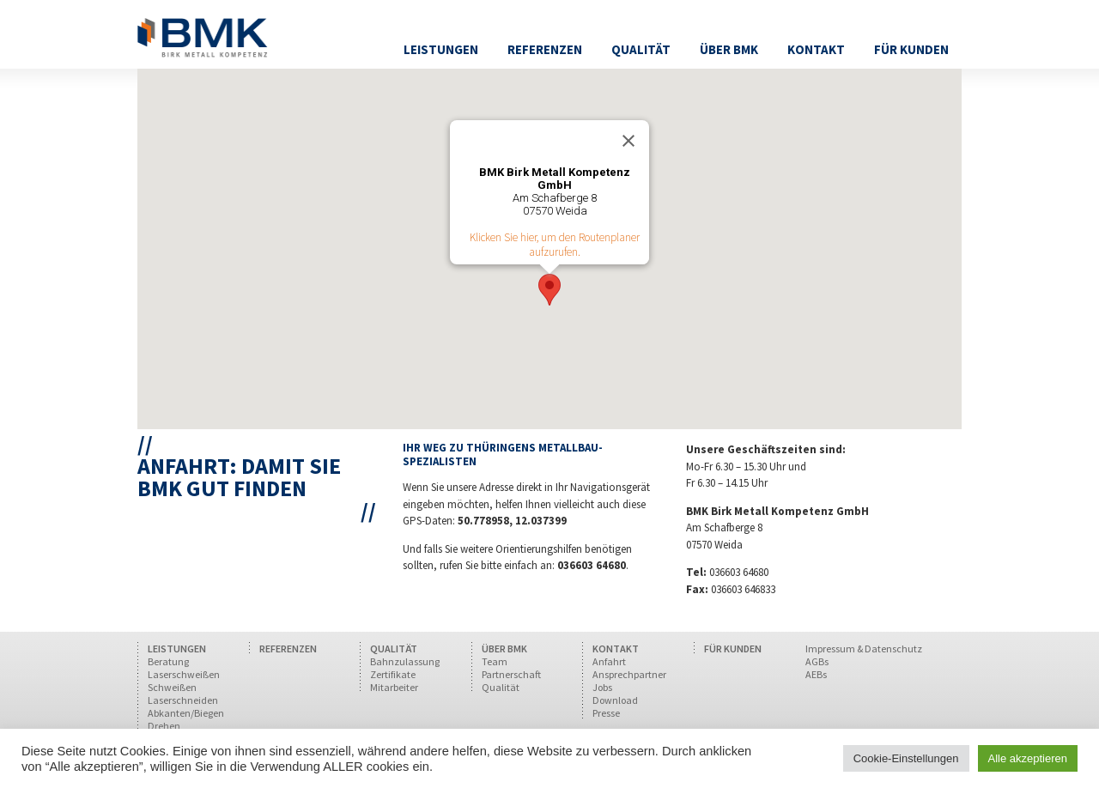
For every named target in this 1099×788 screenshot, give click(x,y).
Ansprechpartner (629, 674)
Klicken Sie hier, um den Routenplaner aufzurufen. (555, 244)
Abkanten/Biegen (186, 712)
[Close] (628, 140)
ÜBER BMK (504, 648)
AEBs (816, 674)
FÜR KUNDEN (733, 648)
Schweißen (172, 687)
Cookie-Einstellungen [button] (906, 758)
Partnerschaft (511, 674)
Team (494, 661)
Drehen (164, 725)
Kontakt (816, 49)
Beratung (168, 661)
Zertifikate (393, 674)
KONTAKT (615, 648)
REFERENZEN (288, 648)
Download (615, 700)
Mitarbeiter (394, 687)
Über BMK (729, 49)
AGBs (817, 661)
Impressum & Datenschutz (863, 648)
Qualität (641, 49)
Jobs (602, 687)
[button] (549, 290)
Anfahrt (609, 661)
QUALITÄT (393, 648)
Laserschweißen (184, 674)
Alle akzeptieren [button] (1028, 758)
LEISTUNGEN (177, 648)
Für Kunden (911, 49)
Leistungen (441, 49)
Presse (606, 712)
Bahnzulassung (405, 661)
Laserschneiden (183, 700)
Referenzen (544, 49)
